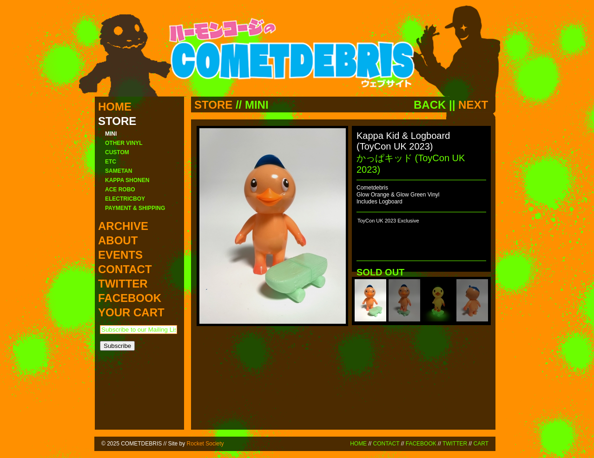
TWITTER (454, 443)
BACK (430, 104)
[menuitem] (370, 300)
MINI (257, 104)
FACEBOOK (421, 443)
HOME (358, 443)
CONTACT (386, 443)
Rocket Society (205, 443)
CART (481, 443)
